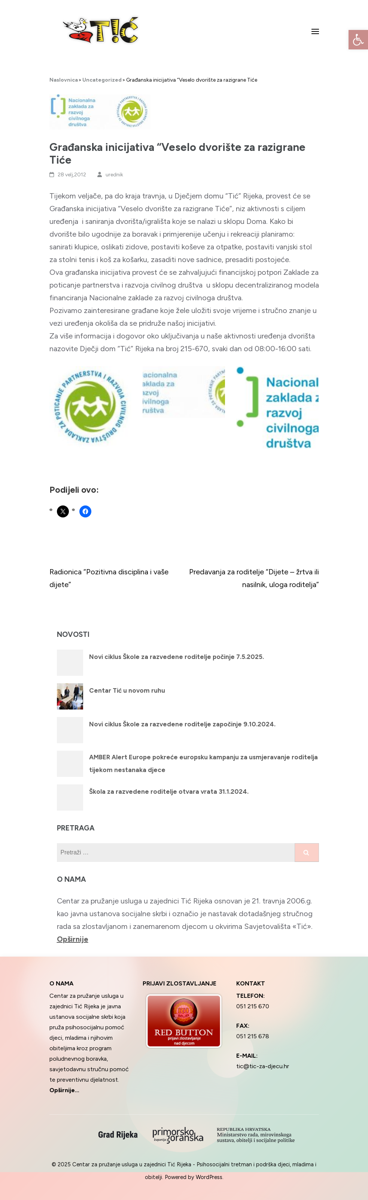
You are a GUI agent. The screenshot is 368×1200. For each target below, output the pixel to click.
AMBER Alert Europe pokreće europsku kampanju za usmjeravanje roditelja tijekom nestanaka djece (203, 763)
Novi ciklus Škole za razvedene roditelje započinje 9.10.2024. (182, 724)
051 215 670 (252, 1006)
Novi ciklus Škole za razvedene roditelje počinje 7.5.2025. (176, 656)
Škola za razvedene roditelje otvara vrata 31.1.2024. (169, 791)
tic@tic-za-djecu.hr (262, 1066)
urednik (114, 174)
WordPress (209, 1177)
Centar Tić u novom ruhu (127, 690)
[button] (358, 39)
